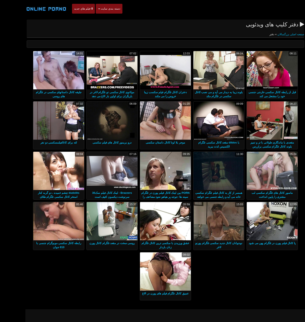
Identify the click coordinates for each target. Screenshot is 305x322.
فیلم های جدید (70, 8)
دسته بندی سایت (96, 8)
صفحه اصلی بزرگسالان (277, 34)
